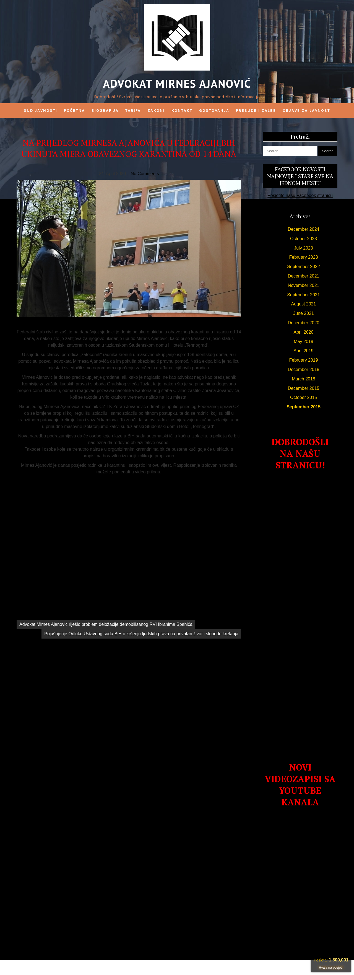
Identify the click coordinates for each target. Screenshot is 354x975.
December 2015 (303, 388)
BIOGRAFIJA (105, 110)
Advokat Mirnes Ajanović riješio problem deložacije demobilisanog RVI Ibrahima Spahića (105, 624)
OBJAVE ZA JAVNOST (306, 110)
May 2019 (303, 341)
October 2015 (303, 397)
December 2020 (303, 322)
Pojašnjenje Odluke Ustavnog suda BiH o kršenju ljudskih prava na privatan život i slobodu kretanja (141, 633)
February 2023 (303, 257)
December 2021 (303, 276)
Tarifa (133, 110)
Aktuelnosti (129, 612)
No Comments (145, 173)
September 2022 (303, 266)
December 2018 (303, 369)
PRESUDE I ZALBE (256, 110)
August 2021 (303, 304)
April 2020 (303, 332)
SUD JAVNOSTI (40, 110)
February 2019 (303, 360)
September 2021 (303, 294)
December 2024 (303, 229)
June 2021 (303, 313)
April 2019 (303, 350)
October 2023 (303, 238)
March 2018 (303, 379)
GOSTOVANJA (214, 110)
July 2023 (303, 248)
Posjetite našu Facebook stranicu (300, 195)
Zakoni (156, 110)
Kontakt (181, 110)
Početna (74, 110)
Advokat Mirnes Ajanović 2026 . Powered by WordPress (176, 967)
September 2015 (304, 406)
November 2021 (303, 285)
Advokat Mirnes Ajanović (177, 83)
